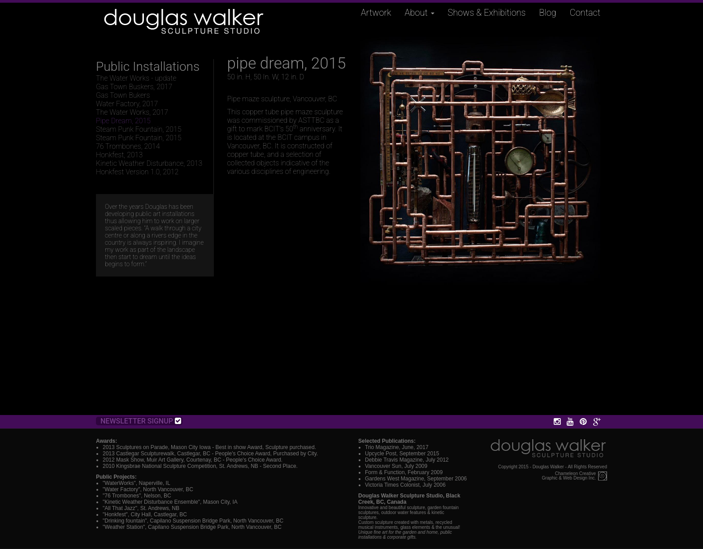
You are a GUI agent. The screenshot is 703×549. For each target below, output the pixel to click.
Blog (547, 12)
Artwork (376, 12)
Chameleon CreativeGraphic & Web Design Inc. (569, 475)
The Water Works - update (136, 78)
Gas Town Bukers (123, 95)
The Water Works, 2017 (132, 112)
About (419, 12)
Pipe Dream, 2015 (123, 121)
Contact (585, 12)
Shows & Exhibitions (487, 12)
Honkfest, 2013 (119, 155)
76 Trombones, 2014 (128, 146)
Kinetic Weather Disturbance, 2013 (149, 163)
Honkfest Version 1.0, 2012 (137, 172)
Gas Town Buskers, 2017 (134, 86)
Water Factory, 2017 (127, 103)
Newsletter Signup (140, 421)
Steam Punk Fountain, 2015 (138, 129)
